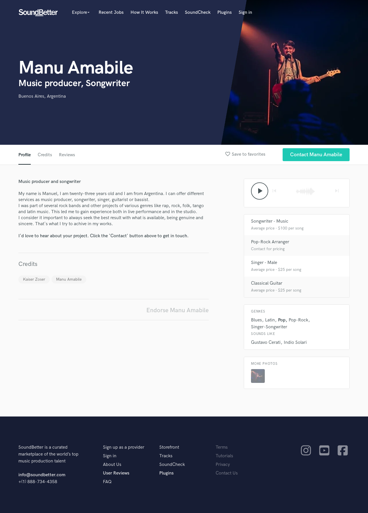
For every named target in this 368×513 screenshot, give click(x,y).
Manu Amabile (69, 279)
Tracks (171, 12)
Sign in (245, 12)
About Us (112, 464)
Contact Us (227, 473)
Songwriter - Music (269, 221)
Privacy (223, 464)
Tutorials (224, 456)
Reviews (67, 155)
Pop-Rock (298, 320)
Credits (45, 155)
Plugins (224, 12)
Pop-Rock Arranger (270, 242)
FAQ (107, 482)
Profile (24, 155)
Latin (270, 320)
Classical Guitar (266, 283)
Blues (256, 320)
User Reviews (116, 473)
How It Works (144, 12)
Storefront (169, 447)
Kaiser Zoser (34, 279)
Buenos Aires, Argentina (42, 96)
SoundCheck (197, 12)
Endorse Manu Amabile (177, 310)
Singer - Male (264, 262)
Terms (222, 447)
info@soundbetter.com (41, 475)
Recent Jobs (111, 12)
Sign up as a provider (123, 447)
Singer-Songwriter (269, 327)
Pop (281, 320)
